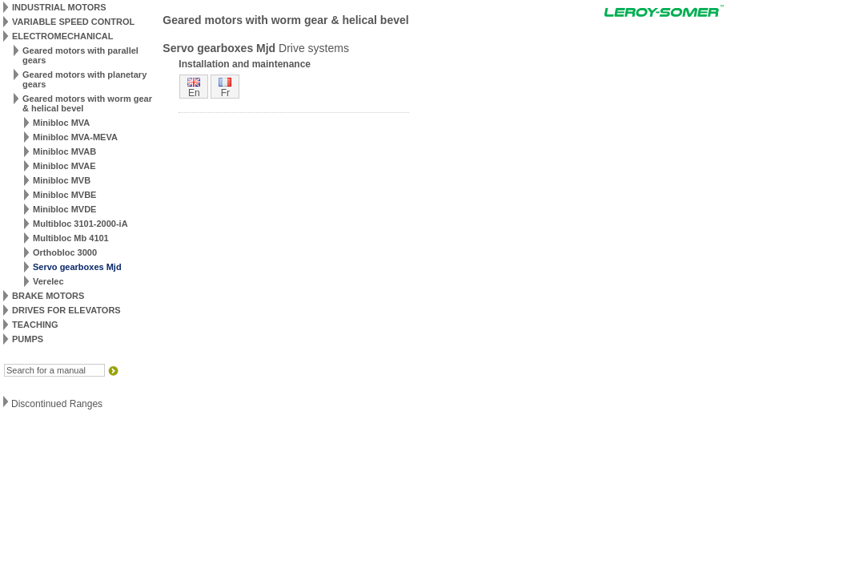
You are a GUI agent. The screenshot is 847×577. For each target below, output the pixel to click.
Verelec (48, 281)
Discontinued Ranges (56, 404)
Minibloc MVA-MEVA (75, 137)
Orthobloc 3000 (65, 252)
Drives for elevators (66, 310)
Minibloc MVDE (64, 209)
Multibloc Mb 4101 (71, 238)
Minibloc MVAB (64, 151)
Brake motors (48, 296)
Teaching (35, 324)
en (194, 93)
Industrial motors (59, 7)
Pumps (27, 339)
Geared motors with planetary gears (84, 79)
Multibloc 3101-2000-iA (80, 223)
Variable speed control (73, 21)
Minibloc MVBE (64, 195)
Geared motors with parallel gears (80, 55)
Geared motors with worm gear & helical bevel (87, 103)
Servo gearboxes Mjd (77, 267)
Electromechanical (63, 36)
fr (225, 93)
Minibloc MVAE (64, 166)
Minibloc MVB (61, 180)
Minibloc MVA (61, 122)
